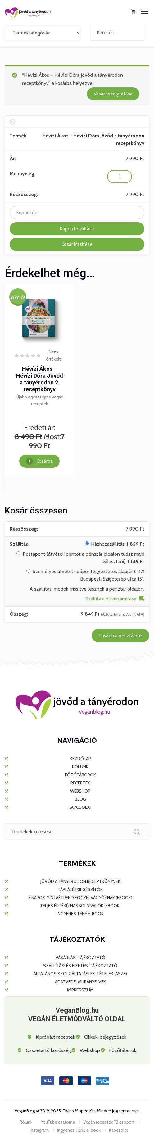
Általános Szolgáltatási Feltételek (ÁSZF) (80, 974)
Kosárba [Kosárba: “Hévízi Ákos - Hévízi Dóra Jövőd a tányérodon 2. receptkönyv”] (45, 461)
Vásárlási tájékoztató (80, 957)
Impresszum (80, 990)
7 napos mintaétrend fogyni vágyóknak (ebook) (80, 897)
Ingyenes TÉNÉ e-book (80, 914)
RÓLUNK (80, 767)
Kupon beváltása (77, 229)
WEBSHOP (80, 791)
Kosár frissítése (77, 244)
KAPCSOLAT (80, 807)
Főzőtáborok (122, 1050)
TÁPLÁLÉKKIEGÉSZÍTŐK (80, 889)
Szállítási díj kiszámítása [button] (110, 599)
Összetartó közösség (48, 1050)
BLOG (80, 799)
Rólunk (26, 1122)
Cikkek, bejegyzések (105, 1037)
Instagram (39, 1130)
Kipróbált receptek (55, 1037)
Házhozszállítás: (117, 544)
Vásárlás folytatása (113, 94)
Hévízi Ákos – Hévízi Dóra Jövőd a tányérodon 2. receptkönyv (39, 379)
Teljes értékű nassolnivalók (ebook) (80, 905)
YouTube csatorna (58, 1122)
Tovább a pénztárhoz (120, 635)
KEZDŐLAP (80, 758)
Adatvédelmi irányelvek (80, 982)
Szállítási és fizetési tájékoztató (80, 965)
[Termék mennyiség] (119, 176)
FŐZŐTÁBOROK (80, 775)
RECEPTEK (80, 783)
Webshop (90, 1050)
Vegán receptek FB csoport (108, 1122)
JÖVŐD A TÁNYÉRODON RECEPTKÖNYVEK (80, 881)
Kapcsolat (118, 1130)
